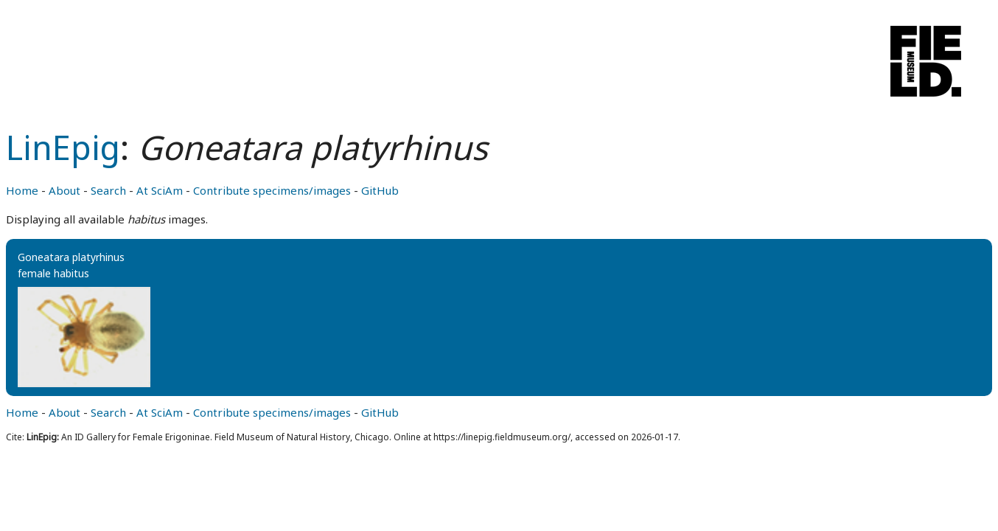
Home (22, 190)
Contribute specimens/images (272, 190)
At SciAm (159, 190)
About (64, 190)
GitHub (380, 190)
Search (108, 190)
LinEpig (63, 147)
